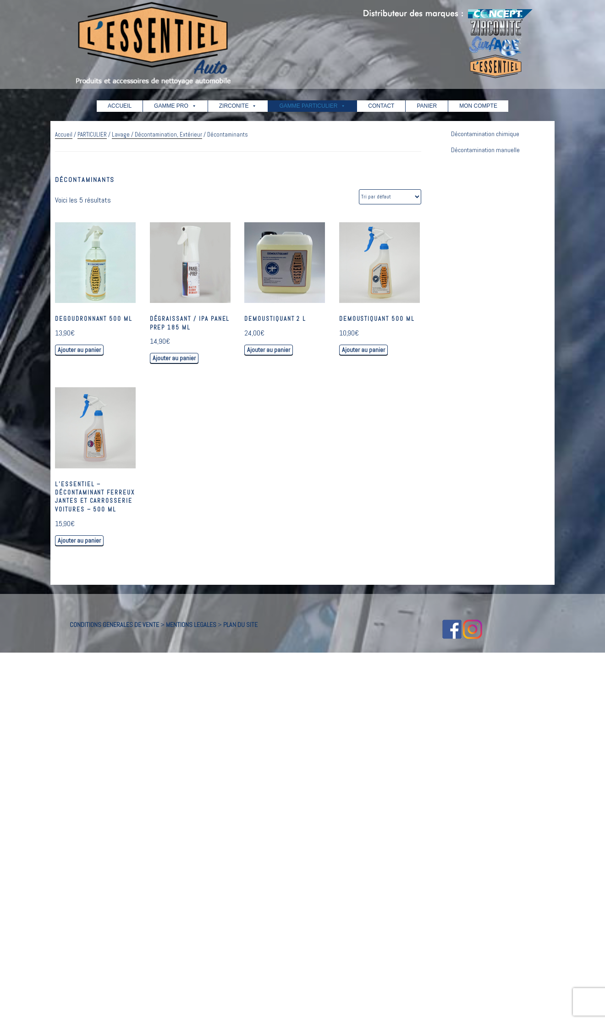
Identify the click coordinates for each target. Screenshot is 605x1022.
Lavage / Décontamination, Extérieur (157, 134)
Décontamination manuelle (485, 150)
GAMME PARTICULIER (312, 106)
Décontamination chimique (485, 134)
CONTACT (381, 106)
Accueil (63, 134)
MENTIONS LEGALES (191, 625)
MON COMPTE (478, 106)
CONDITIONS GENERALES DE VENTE (114, 625)
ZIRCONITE (238, 106)
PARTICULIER (92, 134)
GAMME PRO (175, 106)
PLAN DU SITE (240, 625)
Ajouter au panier (79, 350)
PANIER (427, 106)
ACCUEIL (120, 106)
